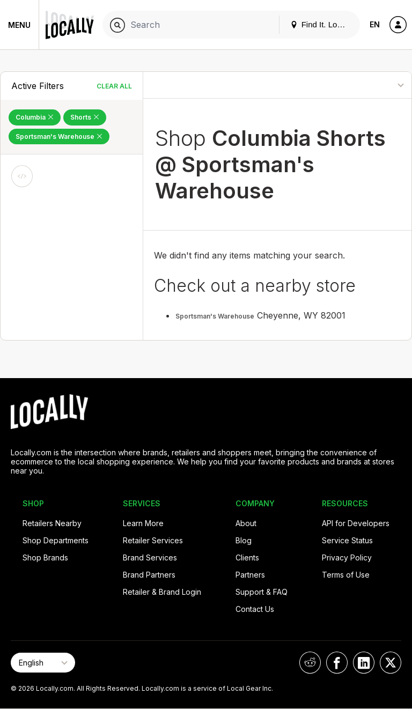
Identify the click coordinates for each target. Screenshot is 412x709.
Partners (250, 574)
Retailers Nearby (52, 523)
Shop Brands (45, 557)
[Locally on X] (390, 663)
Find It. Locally (322, 24)
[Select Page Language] (43, 663)
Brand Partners (149, 574)
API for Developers (355, 523)
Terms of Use (346, 574)
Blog (244, 540)
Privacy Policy (347, 557)
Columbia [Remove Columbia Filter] (35, 117)
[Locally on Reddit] (310, 663)
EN (375, 24)
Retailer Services (153, 540)
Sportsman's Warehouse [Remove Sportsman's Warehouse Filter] (59, 136)
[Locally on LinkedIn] (363, 663)
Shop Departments (56, 540)
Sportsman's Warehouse (214, 316)
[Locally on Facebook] (337, 663)
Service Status (347, 540)
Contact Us (255, 609)
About (246, 523)
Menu (19, 24)
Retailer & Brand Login (162, 591)
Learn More (143, 523)
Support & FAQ (262, 591)
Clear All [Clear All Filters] (114, 86)
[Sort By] (365, 85)
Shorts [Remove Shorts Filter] (84, 117)
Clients (247, 557)
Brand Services (150, 557)
